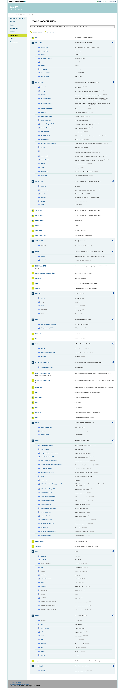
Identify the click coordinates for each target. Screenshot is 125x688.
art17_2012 (39, 210)
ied (36, 344)
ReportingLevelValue (47, 516)
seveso (38, 546)
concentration (45, 628)
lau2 (36, 407)
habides (38, 334)
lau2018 (38, 412)
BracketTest (44, 559)
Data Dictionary (24, 14)
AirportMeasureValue (47, 445)
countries (43, 94)
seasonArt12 (44, 156)
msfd (37, 423)
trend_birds (44, 69)
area (42, 624)
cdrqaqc (43, 91)
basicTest (43, 556)
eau (42, 567)
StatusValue (44, 527)
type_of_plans (45, 76)
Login (100, 1)
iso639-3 (43, 476)
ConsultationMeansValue (48, 457)
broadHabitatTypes (46, 427)
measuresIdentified (46, 116)
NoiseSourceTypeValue (47, 500)
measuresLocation (46, 120)
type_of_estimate (46, 72)
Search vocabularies (37, 32)
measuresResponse (46, 128)
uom (37, 615)
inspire (37, 392)
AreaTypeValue (45, 449)
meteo (42, 639)
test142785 (44, 586)
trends (42, 167)
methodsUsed (45, 131)
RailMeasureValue (46, 512)
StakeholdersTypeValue (47, 523)
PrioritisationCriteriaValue (48, 508)
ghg (36, 319)
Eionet (17, 14)
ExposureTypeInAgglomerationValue (51, 464)
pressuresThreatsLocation (48, 143)
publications (39, 541)
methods (43, 197)
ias (36, 339)
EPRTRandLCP (40, 266)
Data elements (14, 28)
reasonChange (45, 151)
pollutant (43, 356)
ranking (43, 147)
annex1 (43, 348)
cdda (37, 225)
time (42, 647)
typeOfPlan (44, 175)
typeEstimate (44, 171)
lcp (36, 417)
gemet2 (38, 293)
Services (12, 38)
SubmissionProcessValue (48, 531)
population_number (46, 58)
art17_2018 (39, 215)
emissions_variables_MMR (48, 324)
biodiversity (39, 220)
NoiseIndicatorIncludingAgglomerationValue (53, 484)
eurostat (38, 278)
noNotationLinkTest (46, 579)
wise (37, 661)
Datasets (12, 21)
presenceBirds (45, 139)
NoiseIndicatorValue (46, 492)
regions (43, 431)
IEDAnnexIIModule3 (42, 373)
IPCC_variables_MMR (47, 328)
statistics (43, 643)
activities (43, 186)
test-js (42, 582)
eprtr (37, 251)
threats (43, 163)
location (43, 54)
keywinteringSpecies (47, 108)
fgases (37, 288)
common (38, 231)
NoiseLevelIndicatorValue (48, 496)
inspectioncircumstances (48, 352)
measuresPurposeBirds (47, 124)
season (43, 65)
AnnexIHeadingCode (47, 367)
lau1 (36, 402)
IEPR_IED (38, 387)
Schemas (12, 32)
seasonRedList (45, 160)
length (42, 635)
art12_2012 (39, 42)
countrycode (44, 47)
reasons (43, 201)
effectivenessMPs (46, 98)
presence (43, 62)
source (43, 305)
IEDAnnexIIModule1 (42, 362)
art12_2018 (39, 82)
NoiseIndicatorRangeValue (48, 489)
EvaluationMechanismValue (49, 460)
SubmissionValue (46, 535)
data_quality (44, 51)
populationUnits (45, 135)
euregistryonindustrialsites (45, 273)
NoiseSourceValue (46, 504)
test (36, 551)
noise (37, 440)
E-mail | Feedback (15, 682)
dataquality (39, 241)
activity (43, 256)
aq (36, 37)
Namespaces (14, 42)
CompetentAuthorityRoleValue (49, 453)
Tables (12, 25)
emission (43, 632)
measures (43, 112)
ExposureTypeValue (46, 468)
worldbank (39, 666)
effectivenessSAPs (46, 103)
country (43, 670)
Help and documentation (17, 18)
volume (43, 655)
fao (36, 283)
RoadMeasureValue (46, 519)
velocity (43, 651)
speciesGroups (45, 434)
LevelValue (44, 480)
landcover (39, 397)
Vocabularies (14, 35)
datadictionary (40, 236)
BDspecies (44, 87)
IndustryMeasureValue (47, 472)
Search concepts (51, 32)
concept (43, 298)
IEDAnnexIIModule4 (42, 380)
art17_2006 (39, 181)
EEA (17, 1)
